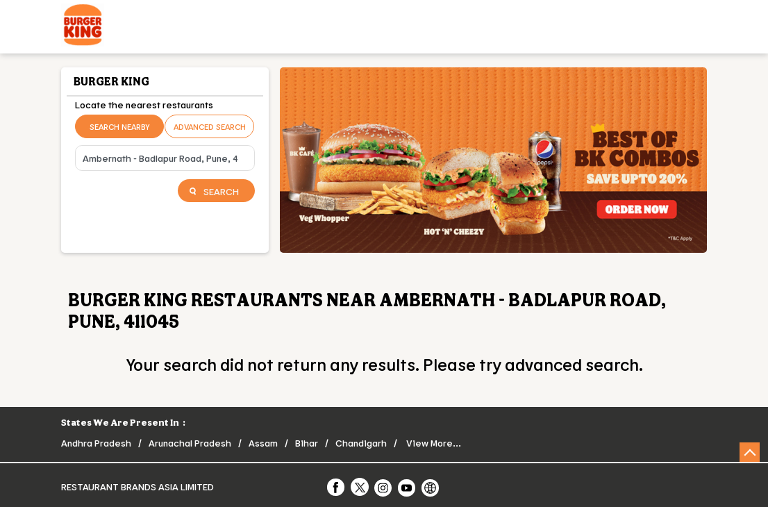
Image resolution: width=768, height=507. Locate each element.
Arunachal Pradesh (190, 443)
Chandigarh (361, 443)
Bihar (306, 443)
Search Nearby (120, 126)
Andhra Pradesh (96, 443)
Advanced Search (210, 126)
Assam (263, 443)
